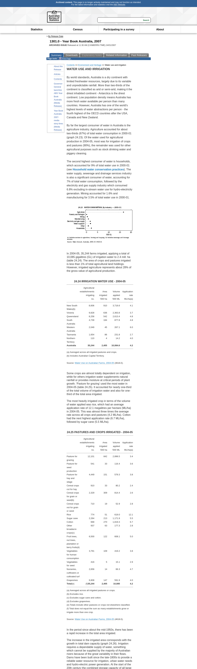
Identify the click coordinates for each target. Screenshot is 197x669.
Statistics (37, 29)
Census (78, 29)
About (160, 29)
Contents (58, 79)
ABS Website (119, 5)
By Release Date (55, 36)
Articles (57, 74)
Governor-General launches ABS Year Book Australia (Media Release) (58, 95)
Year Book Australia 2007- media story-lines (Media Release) (58, 120)
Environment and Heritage (89, 65)
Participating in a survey (119, 29)
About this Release (58, 68)
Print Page (65, 59)
